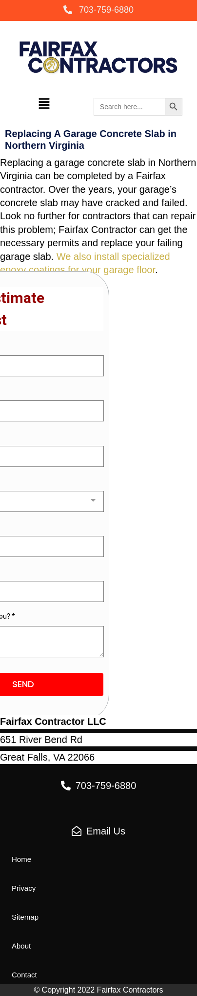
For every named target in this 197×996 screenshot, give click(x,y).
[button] (98, 10)
